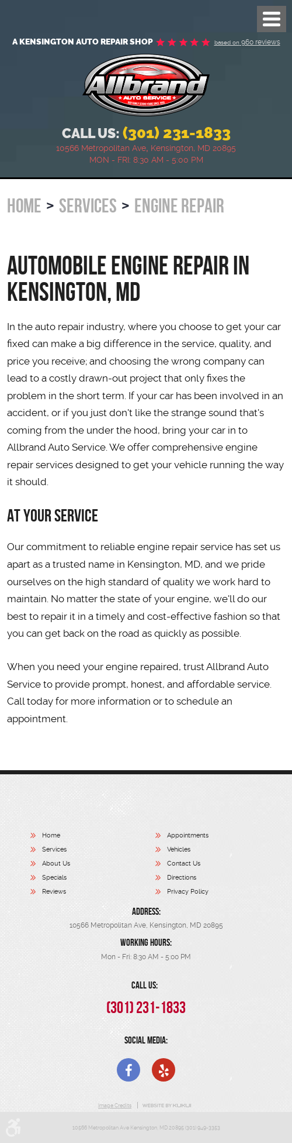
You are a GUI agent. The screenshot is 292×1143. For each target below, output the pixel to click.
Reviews (54, 891)
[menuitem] (92, 837)
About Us (56, 863)
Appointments (187, 835)
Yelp (163, 1070)
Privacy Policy (187, 891)
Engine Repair (179, 206)
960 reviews (247, 42)
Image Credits (114, 1105)
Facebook (128, 1070)
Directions (181, 877)
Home (24, 206)
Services (88, 206)
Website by (167, 1105)
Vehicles (178, 849)
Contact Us (183, 863)
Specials (54, 877)
